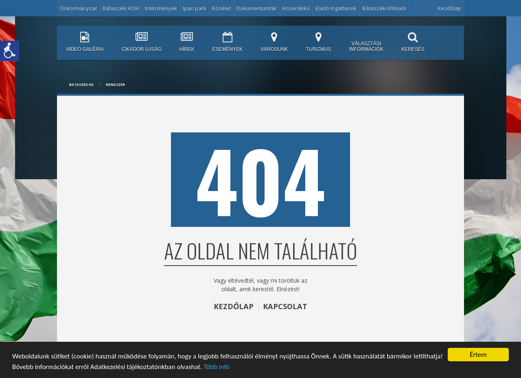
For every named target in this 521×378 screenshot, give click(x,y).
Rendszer (115, 84)
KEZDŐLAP (234, 306)
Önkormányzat (78, 8)
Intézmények (161, 8)
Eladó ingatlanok (336, 8)
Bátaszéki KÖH (121, 8)
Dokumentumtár (256, 8)
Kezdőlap (449, 8)
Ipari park (194, 8)
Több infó (217, 367)
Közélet (221, 8)
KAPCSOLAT (285, 306)
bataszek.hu (81, 84)
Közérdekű (296, 8)
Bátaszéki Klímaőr (384, 8)
